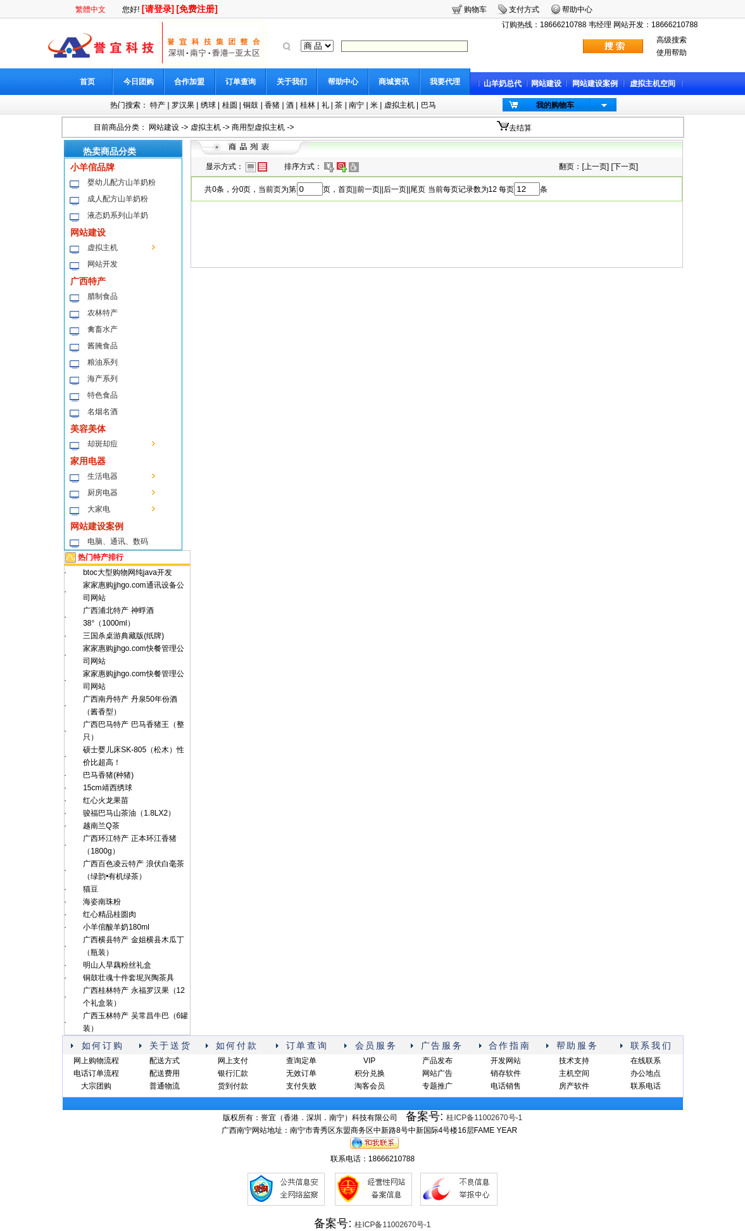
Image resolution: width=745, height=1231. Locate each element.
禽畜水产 (102, 329)
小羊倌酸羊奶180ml (116, 927)
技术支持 (574, 1060)
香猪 (272, 105)
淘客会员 (369, 1086)
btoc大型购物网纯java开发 (127, 572)
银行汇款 (233, 1073)
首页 (87, 81)
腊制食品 (102, 296)
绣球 (208, 105)
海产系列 (102, 378)
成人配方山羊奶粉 (117, 198)
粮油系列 (102, 362)
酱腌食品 (102, 345)
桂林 (307, 105)
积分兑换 (369, 1073)
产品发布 (437, 1060)
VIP (369, 1060)
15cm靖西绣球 (107, 787)
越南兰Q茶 (101, 825)
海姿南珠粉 (102, 901)
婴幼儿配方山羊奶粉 (121, 182)
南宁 (356, 105)
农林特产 (102, 312)
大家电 (98, 509)
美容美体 (88, 429)
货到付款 (233, 1086)
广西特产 (88, 281)
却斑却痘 (102, 443)
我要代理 (445, 81)
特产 (157, 105)
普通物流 (164, 1086)
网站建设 (546, 83)
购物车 (475, 9)
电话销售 (506, 1086)
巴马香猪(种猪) (108, 775)
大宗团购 (96, 1086)
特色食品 (102, 395)
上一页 (595, 166)
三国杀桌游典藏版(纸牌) (123, 635)
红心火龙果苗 (105, 800)
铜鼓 (250, 105)
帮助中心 (343, 81)
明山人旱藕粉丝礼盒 (117, 965)
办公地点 (645, 1073)
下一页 (624, 166)
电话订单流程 (96, 1073)
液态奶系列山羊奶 (117, 215)
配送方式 (164, 1060)
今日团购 (138, 81)
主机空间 (574, 1073)
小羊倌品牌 (92, 167)
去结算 (520, 127)
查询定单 (301, 1060)
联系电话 (645, 1086)
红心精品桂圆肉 (109, 914)
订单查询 (240, 81)
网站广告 (437, 1073)
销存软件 (506, 1073)
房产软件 (574, 1086)
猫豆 (90, 889)
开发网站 (506, 1060)
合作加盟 (189, 81)
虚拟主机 (399, 105)
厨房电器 (102, 492)
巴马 (428, 105)
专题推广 (437, 1086)
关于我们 (292, 81)
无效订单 (301, 1073)
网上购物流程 (96, 1060)
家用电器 (88, 461)
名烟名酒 (102, 411)
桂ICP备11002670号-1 (484, 1117)
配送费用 (164, 1073)
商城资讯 (394, 81)
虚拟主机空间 (652, 83)
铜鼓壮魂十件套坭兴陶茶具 (128, 977)
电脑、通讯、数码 (117, 541)
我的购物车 (555, 105)
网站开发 (102, 264)
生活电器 (102, 476)
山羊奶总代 (503, 83)
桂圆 (229, 105)
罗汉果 (183, 105)
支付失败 (301, 1086)
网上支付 (233, 1060)
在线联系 (645, 1060)
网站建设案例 (595, 83)
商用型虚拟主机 (258, 127)
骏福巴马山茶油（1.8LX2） (129, 813)
